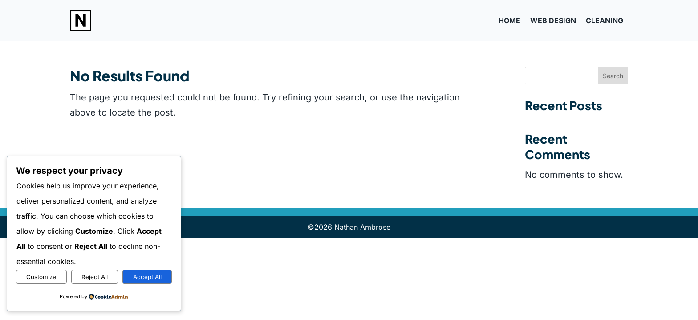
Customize (41, 276)
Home (509, 20)
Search (613, 76)
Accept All (147, 276)
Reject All (94, 276)
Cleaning (604, 20)
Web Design (553, 20)
